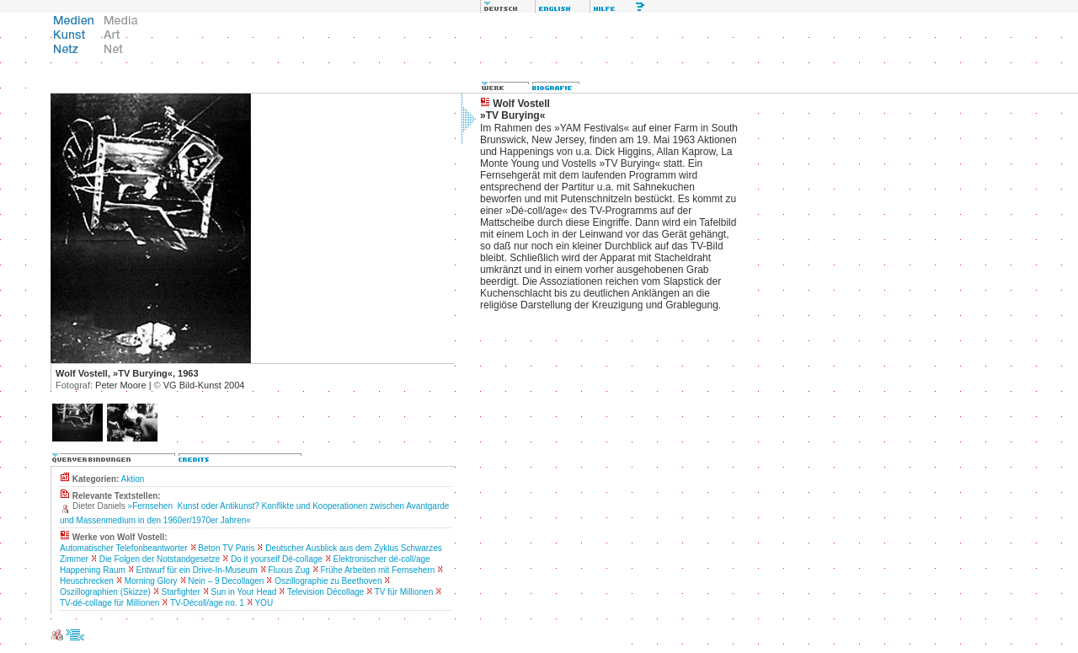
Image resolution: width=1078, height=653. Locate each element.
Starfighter (181, 592)
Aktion (133, 479)
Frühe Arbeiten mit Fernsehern (378, 570)
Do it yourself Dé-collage (277, 559)
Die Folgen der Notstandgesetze (159, 559)
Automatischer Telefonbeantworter (124, 548)
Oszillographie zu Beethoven (328, 581)
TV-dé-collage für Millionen (109, 603)
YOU (263, 603)
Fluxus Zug (288, 570)
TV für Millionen (404, 592)
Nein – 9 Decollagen (226, 581)
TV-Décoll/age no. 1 (207, 603)
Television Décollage (325, 592)
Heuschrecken (87, 581)
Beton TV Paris (226, 548)
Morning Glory (151, 581)
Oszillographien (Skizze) (105, 592)
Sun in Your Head (244, 592)
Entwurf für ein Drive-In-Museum (197, 570)
